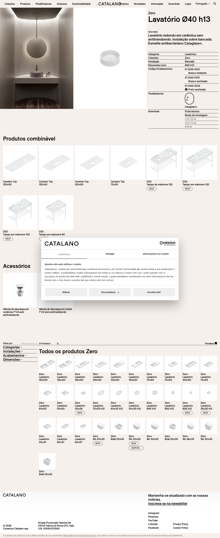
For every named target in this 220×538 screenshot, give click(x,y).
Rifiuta (66, 292)
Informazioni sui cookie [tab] (156, 253)
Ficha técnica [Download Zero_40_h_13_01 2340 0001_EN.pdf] (192, 111)
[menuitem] (43, 4)
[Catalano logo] (110, 3)
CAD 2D (193, 119)
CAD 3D (193, 123)
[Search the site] (214, 3)
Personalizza (110, 292)
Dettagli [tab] (110, 253)
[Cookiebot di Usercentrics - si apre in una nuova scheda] (162, 243)
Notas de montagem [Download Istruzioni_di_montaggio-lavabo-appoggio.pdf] (196, 115)
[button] (10, 4)
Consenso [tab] (64, 254)
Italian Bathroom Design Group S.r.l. (79, 535)
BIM (193, 126)
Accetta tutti (154, 292)
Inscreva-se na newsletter (167, 503)
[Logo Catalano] (14, 495)
